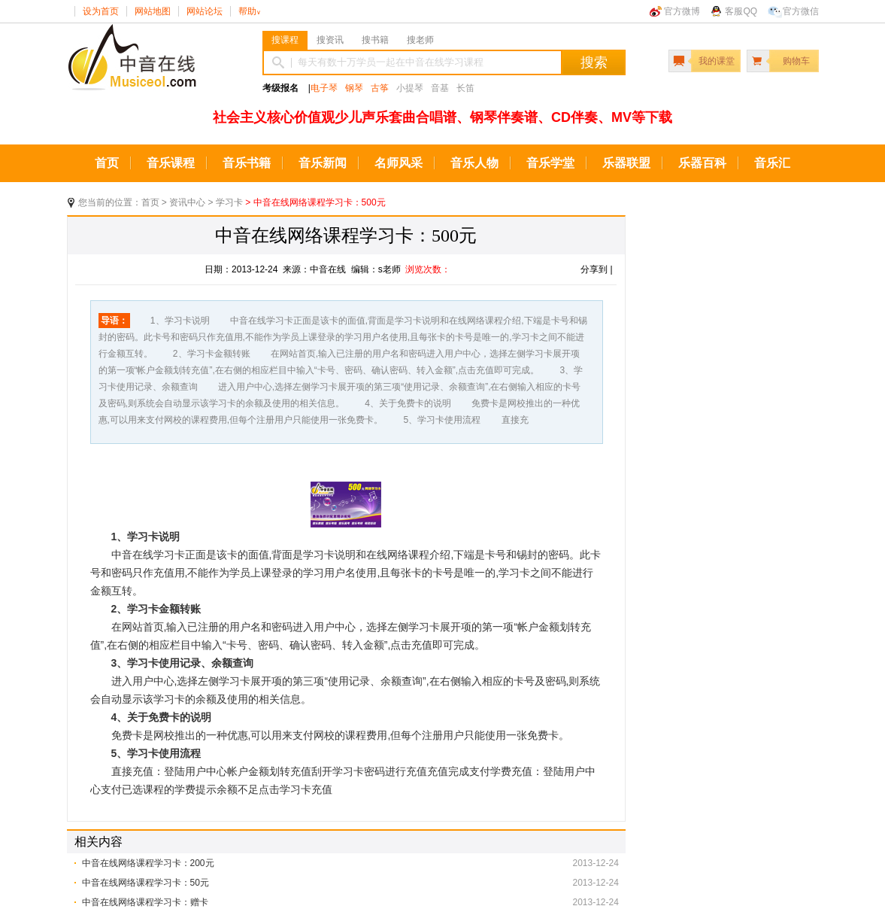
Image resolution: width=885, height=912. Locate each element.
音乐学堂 (550, 163)
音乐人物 (474, 163)
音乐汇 (772, 163)
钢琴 (354, 88)
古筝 (380, 88)
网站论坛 (204, 11)
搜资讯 (330, 40)
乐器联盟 (626, 163)
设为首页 (101, 11)
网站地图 (153, 11)
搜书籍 (375, 40)
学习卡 (229, 202)
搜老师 (420, 40)
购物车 (796, 61)
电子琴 (324, 88)
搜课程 (285, 40)
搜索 (594, 62)
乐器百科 (702, 163)
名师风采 (398, 163)
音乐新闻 (323, 163)
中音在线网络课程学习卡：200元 (148, 863)
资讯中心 (187, 202)
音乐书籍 (247, 163)
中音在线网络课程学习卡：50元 (145, 882)
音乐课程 (171, 163)
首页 (107, 163)
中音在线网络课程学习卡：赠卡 (145, 902)
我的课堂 (717, 61)
